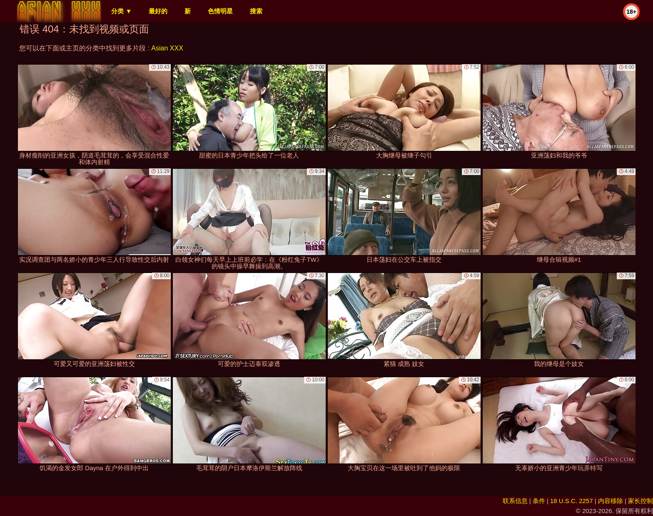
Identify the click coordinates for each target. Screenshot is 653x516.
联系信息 (515, 500)
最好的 (158, 11)
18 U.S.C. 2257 (571, 500)
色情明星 (220, 11)
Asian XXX (167, 48)
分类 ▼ (121, 11)
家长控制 (640, 500)
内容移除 (610, 500)
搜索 (256, 11)
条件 (539, 500)
